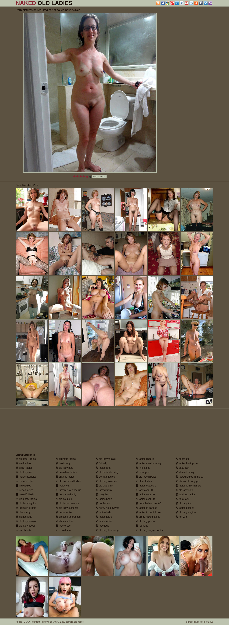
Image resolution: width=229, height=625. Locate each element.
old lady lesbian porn (109, 530)
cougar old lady (66, 494)
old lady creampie (67, 503)
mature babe (24, 481)
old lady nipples (146, 476)
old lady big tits (26, 503)
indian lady (103, 512)
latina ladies (104, 521)
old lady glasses (106, 481)
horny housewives (107, 508)
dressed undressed (68, 516)
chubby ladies (65, 476)
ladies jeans (104, 516)
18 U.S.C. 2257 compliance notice (67, 622)
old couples (64, 499)
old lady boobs (25, 525)
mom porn (143, 472)
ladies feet (103, 467)
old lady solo (184, 490)
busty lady (63, 463)
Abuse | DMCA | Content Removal (32, 622)
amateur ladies (26, 459)
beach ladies (24, 490)
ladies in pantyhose (148, 512)
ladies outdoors (146, 485)
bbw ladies (23, 485)
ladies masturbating (148, 463)
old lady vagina (186, 512)
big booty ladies (26, 499)
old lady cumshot (67, 508)
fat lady (101, 463)
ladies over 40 (145, 494)
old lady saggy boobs (149, 530)
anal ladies (23, 463)
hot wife (182, 516)
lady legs (102, 525)
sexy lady (182, 467)
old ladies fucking (107, 472)
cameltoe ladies (66, 472)
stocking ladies (185, 494)
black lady (23, 512)
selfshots (182, 459)
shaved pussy (185, 472)
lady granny (104, 490)
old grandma (104, 485)
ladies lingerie (145, 459)
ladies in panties (146, 508)
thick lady (182, 499)
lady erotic (63, 525)
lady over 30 (144, 490)
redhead (142, 525)
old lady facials (105, 459)
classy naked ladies (68, 481)
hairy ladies (104, 494)
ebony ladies (64, 521)
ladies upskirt (185, 508)
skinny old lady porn (188, 481)
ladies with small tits (188, 485)
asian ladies (24, 467)
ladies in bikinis (26, 508)
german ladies (105, 476)
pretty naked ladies (148, 516)
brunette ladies (66, 459)
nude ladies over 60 (148, 503)
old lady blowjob (26, 521)
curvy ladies (64, 512)
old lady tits (183, 503)
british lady (23, 530)
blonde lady (24, 516)
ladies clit (62, 485)
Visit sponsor (99, 176)
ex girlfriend (64, 530)
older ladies (144, 481)
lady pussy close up (68, 490)
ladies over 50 (145, 499)
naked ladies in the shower (192, 476)
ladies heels (104, 499)
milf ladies (143, 467)
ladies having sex (187, 463)
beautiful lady (25, 494)
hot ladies (103, 503)
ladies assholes (26, 476)
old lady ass (24, 472)
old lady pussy (145, 521)
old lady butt (64, 467)
